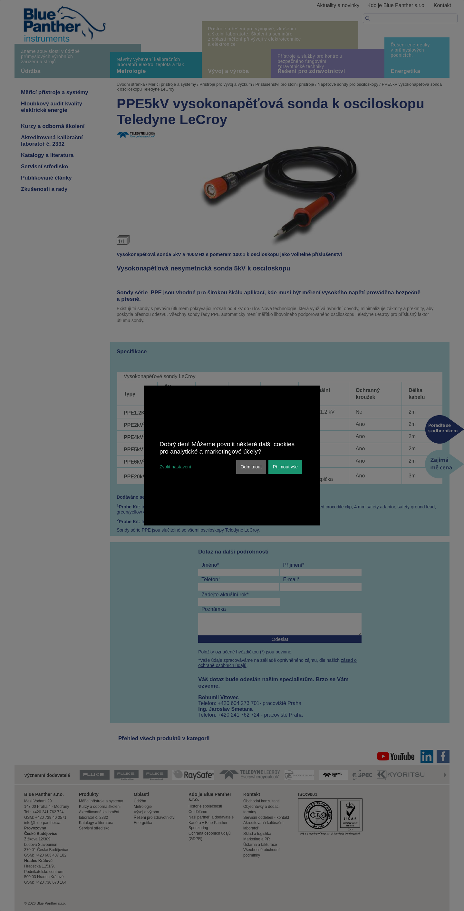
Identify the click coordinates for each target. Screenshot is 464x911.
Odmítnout (251, 466)
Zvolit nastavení (175, 466)
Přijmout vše (285, 466)
